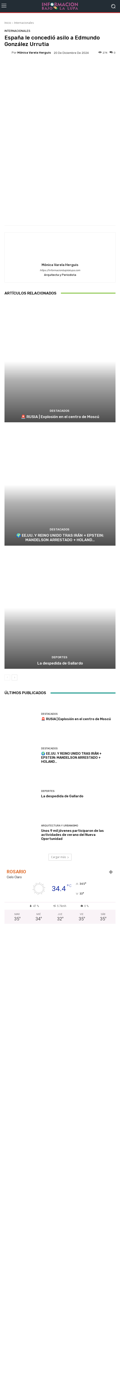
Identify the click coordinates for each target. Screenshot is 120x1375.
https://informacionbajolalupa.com (60, 270)
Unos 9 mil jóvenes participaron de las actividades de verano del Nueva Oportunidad (72, 835)
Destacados (59, 410)
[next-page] (14, 677)
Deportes (59, 657)
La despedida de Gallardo (60, 663)
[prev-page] (7, 677)
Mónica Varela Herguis (34, 52)
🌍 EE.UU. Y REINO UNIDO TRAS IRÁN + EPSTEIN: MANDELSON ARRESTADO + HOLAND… (60, 537)
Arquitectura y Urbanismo (59, 825)
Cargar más (60, 857)
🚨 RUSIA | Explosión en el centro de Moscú (60, 416)
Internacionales (24, 23)
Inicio (7, 23)
